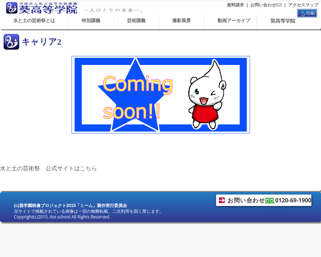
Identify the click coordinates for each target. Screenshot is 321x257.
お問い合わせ (266, 4)
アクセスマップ (303, 4)
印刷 (307, 13)
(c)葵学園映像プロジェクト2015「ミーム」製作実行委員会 (70, 205)
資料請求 (235, 4)
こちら (88, 168)
